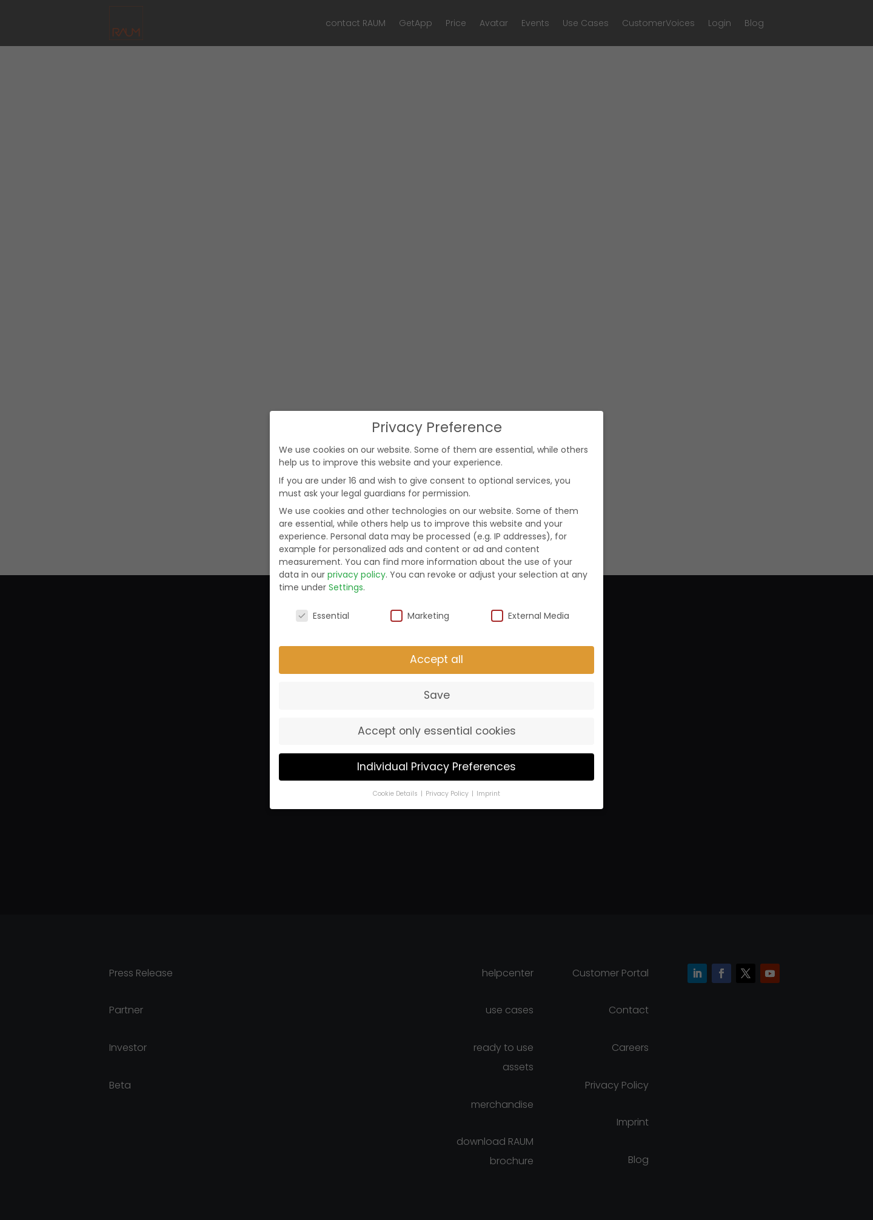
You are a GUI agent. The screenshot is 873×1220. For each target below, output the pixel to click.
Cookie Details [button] (396, 793)
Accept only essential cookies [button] (437, 731)
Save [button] (437, 695)
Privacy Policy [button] (448, 793)
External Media (530, 616)
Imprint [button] (488, 793)
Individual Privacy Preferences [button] (436, 766)
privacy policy (356, 574)
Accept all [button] (436, 659)
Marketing (419, 616)
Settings (346, 587)
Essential (322, 616)
